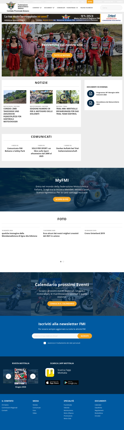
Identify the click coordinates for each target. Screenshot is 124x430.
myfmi (90, 2)
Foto (34, 410)
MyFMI (62, 180)
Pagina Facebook (87, 8)
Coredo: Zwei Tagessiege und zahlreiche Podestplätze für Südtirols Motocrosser (12, 115)
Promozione (68, 416)
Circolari (97, 416)
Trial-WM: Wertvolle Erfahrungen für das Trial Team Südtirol (67, 111)
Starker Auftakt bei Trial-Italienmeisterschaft (67, 149)
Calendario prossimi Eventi (62, 284)
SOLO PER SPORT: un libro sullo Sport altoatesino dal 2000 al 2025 (41, 152)
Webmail (120, 2)
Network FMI (108, 2)
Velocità (66, 408)
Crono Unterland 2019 (95, 233)
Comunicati (61, 8)
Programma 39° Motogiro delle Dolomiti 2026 (107, 93)
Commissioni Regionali (9, 408)
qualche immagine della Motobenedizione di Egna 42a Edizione (19, 234)
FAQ (82, 2)
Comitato (36, 8)
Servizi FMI (75, 2)
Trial (65, 106)
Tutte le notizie (62, 55)
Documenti (98, 2)
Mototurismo (35, 106)
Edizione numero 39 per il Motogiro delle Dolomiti (41, 111)
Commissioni (37, 2)
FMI (18, 2)
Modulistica (99, 413)
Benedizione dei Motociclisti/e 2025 (107, 103)
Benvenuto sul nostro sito (62, 44)
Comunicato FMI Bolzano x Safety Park (15, 149)
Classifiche (98, 408)
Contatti (4, 410)
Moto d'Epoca (68, 413)
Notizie (17, 106)
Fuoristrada (71, 8)
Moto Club (66, 2)
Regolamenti (99, 410)
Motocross (8, 106)
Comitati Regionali (51, 2)
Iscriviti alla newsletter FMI (61, 323)
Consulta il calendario (62, 303)
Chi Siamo (5, 405)
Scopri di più (62, 199)
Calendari (98, 405)
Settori (26, 2)
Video (35, 413)
